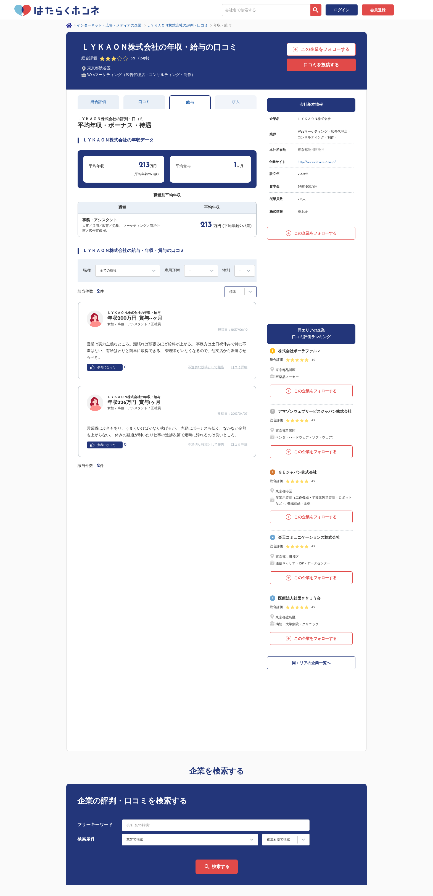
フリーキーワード (95, 682)
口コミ (144, 102)
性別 (226, 271)
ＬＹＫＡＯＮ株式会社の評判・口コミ (177, 25)
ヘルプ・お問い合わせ (380, 820)
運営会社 (34, 873)
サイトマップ (323, 838)
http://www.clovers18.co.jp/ (317, 162)
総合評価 (98, 102)
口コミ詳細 (239, 367)
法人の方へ (321, 847)
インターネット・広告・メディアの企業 (109, 25)
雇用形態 (172, 271)
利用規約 (319, 829)
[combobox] (266, 10)
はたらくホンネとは (328, 820)
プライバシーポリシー (67, 873)
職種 (87, 271)
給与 (190, 103)
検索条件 (86, 697)
